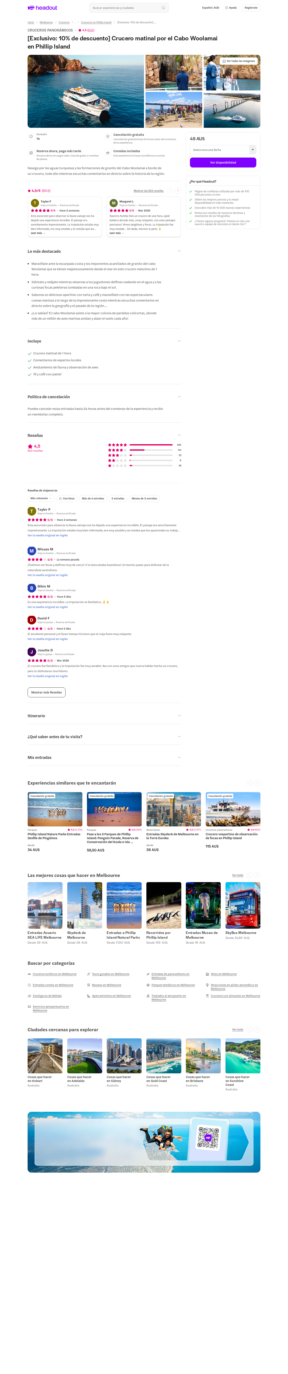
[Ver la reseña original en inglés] (48, 535)
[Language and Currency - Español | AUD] (210, 7)
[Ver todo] (237, 875)
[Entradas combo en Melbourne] (50, 985)
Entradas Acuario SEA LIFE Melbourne (45, 935)
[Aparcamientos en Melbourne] (109, 996)
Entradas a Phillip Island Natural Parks (123, 935)
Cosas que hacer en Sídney (119, 1079)
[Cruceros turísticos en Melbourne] (52, 974)
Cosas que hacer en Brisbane (198, 1079)
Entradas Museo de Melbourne (202, 935)
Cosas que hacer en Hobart (40, 1079)
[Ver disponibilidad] (223, 162)
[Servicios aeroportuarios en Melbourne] (55, 1008)
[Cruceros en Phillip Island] (96, 22)
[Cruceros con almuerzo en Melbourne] (233, 996)
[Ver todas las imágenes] (239, 61)
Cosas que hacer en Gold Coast (158, 1079)
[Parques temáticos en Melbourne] (170, 985)
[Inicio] (31, 22)
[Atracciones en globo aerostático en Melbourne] (233, 987)
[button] (230, 7)
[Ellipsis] (75, 23)
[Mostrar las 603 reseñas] (149, 190)
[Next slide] (178, 191)
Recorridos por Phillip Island (158, 935)
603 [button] (90, 30)
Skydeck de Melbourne (76, 935)
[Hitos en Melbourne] (221, 974)
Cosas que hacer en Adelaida (79, 1079)
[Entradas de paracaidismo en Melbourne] (173, 976)
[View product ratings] (86, 30)
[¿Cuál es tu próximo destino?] (129, 7)
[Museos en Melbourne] (104, 985)
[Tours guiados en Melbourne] (108, 974)
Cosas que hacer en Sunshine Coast (237, 1081)
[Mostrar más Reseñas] (47, 692)
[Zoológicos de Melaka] (45, 996)
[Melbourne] (46, 22)
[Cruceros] (64, 22)
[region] (144, 824)
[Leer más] (38, 233)
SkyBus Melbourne (241, 932)
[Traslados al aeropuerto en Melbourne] (173, 997)
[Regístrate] (251, 7)
